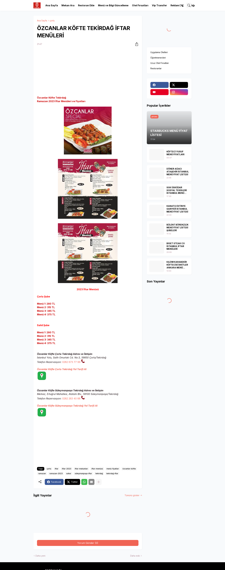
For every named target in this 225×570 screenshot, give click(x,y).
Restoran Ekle (86, 5)
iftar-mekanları (81, 469)
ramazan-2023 (56, 473)
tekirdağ (99, 473)
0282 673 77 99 (71, 362)
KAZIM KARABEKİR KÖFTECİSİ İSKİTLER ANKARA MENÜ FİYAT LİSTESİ (177, 265)
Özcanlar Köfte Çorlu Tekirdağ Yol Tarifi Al (61, 369)
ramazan (42, 473)
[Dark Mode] (182, 5)
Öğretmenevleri (158, 57)
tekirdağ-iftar (112, 473)
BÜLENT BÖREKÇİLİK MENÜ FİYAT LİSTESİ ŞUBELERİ (177, 227)
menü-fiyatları (113, 469)
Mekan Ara (67, 5)
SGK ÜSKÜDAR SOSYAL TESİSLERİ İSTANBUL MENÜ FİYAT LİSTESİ (177, 190)
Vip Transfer (159, 5)
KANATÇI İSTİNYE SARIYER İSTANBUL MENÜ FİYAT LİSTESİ (177, 209)
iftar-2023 (66, 469)
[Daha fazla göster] (99, 482)
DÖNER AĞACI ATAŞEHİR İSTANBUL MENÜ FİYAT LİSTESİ (178, 171)
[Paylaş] (135, 44)
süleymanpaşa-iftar (83, 473)
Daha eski (135, 555)
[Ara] (189, 5)
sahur (68, 473)
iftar (56, 469)
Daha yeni (40, 555)
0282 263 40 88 (71, 398)
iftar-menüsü (97, 469)
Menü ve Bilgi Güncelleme (113, 5)
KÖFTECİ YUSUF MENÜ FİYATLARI (175, 153)
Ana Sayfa (51, 5)
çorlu (52, 20)
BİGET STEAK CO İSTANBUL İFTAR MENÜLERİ (176, 246)
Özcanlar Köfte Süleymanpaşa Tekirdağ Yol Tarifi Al (67, 405)
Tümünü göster (132, 495)
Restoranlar (156, 68)
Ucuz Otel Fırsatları (159, 63)
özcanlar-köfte (129, 469)
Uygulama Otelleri (159, 52)
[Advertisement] (87, 71)
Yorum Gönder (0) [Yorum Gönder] (87, 542)
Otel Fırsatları (140, 5)
